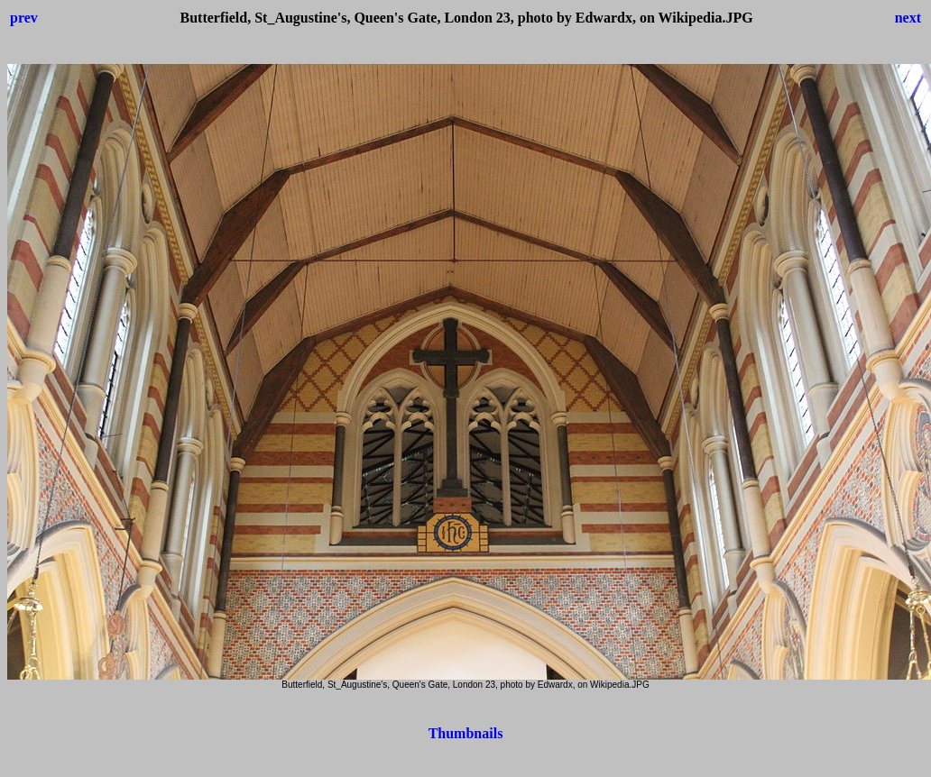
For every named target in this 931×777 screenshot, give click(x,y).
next (908, 17)
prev (24, 17)
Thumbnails (466, 733)
